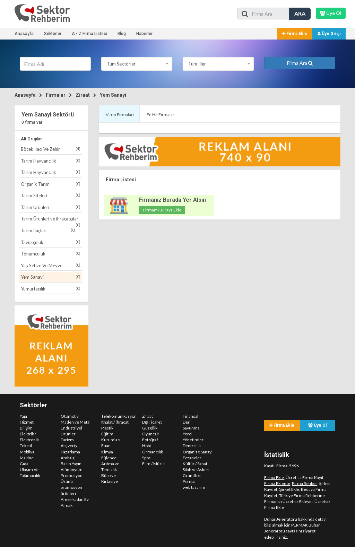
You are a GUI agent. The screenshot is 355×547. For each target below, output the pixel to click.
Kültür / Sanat (195, 463)
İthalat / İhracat (115, 422)
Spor (146, 457)
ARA (299, 13)
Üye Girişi (329, 33)
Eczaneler (192, 457)
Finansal (190, 416)
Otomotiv (70, 416)
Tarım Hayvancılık (50, 161)
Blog (122, 33)
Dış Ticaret (152, 422)
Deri (187, 422)
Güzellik (149, 428)
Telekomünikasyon (119, 416)
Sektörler (52, 33)
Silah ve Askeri (196, 469)
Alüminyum (72, 469)
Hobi (146, 445)
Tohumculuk (50, 254)
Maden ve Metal (75, 422)
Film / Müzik (153, 463)
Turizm (67, 439)
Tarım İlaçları (48, 230)
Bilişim (26, 428)
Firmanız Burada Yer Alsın (172, 200)
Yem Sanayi (113, 95)
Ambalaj (68, 457)
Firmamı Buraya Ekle (162, 209)
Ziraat (83, 95)
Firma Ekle (294, 33)
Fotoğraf (150, 439)
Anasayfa (24, 33)
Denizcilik (192, 445)
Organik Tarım (50, 184)
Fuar (105, 445)
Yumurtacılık (50, 289)
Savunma (191, 428)
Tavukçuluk (50, 242)
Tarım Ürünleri (50, 207)
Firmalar (56, 95)
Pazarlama (70, 451)
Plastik (107, 428)
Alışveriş (69, 445)
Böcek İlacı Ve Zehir (50, 149)
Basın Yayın (71, 463)
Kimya (107, 451)
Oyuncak (150, 433)
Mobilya (27, 451)
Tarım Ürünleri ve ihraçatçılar (50, 220)
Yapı (23, 416)
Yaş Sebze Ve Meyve (50, 265)
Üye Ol (317, 425)
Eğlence (108, 457)
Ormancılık (152, 451)
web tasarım (194, 487)
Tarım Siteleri (50, 195)
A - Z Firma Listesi (89, 33)
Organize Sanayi (198, 451)
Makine (27, 457)
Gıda (24, 463)
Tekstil (26, 445)
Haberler (144, 33)
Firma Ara (300, 63)
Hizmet (27, 422)
